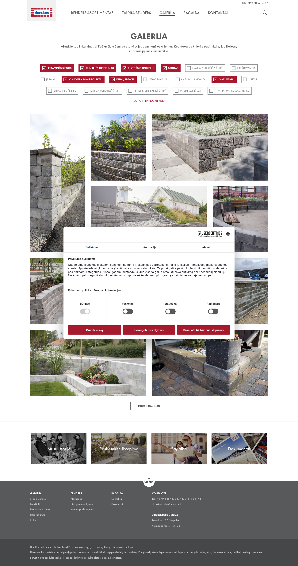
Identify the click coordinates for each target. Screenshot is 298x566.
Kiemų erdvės (125, 79)
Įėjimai (50, 79)
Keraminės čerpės (64, 91)
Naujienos (76, 499)
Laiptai (252, 79)
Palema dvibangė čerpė (105, 91)
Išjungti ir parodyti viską (149, 100)
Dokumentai (118, 504)
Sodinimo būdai (190, 91)
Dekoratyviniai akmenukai (232, 91)
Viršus (149, 482)
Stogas (173, 68)
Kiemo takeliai (157, 79)
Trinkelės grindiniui (100, 68)
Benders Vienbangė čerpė (150, 91)
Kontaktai (116, 499)
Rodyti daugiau (149, 406)
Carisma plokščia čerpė (207, 68)
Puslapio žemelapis (123, 547)
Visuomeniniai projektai (85, 79)
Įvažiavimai (226, 79)
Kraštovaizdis (246, 68)
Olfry (33, 520)
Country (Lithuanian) (254, 3)
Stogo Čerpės (38, 499)
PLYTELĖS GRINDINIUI (141, 68)
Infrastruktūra (37, 515)
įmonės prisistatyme (82, 509)
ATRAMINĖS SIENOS (60, 68)
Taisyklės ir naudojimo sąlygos (77, 547)
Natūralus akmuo (193, 79)
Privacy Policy (103, 547)
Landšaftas (36, 504)
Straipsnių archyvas (82, 504)
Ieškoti (265, 13)
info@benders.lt (172, 504)
